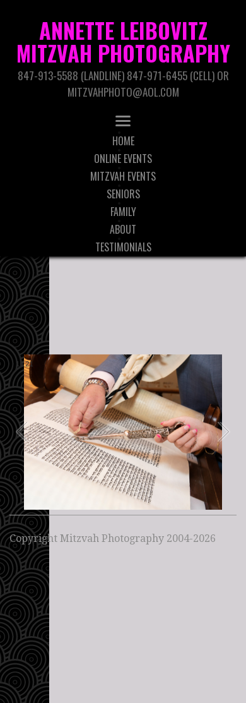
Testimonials (123, 247)
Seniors (123, 194)
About (123, 229)
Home (123, 141)
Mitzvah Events (123, 176)
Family (123, 212)
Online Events (123, 158)
